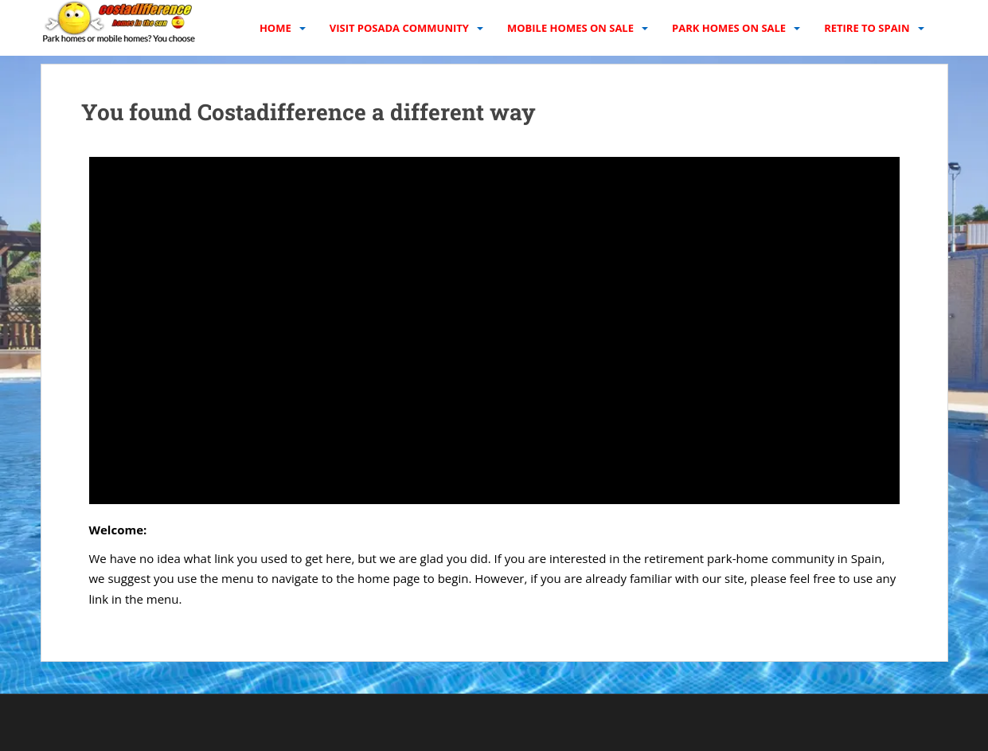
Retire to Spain (866, 28)
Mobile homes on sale (570, 28)
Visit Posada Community (399, 28)
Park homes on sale (729, 28)
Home (275, 28)
